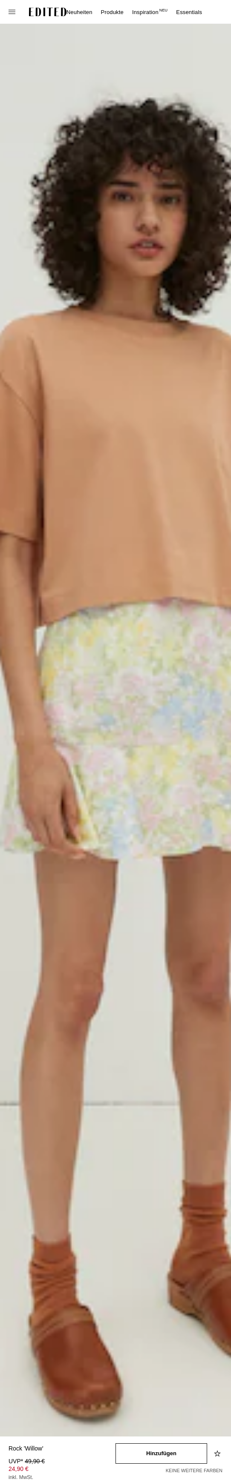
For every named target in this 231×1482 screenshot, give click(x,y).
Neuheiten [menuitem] (79, 12)
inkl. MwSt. (21, 1477)
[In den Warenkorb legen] (161, 1453)
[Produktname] (62, 1449)
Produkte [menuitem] (112, 12)
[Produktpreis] (62, 1470)
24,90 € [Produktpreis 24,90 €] (19, 1469)
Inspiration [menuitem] (149, 12)
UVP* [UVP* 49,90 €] (27, 1461)
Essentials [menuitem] (189, 12)
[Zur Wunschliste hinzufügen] (218, 1453)
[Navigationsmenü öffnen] (13, 12)
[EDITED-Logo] (47, 12)
